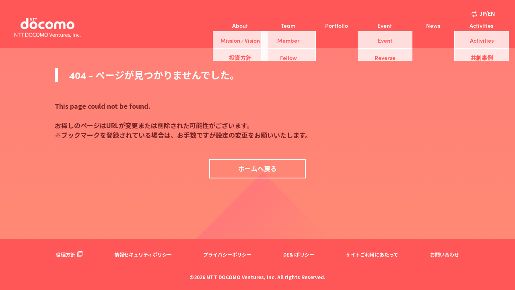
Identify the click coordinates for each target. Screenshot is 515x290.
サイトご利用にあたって (372, 254)
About (240, 25)
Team (288, 25)
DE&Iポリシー (298, 254)
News (433, 25)
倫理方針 (69, 254)
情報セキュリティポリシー (143, 254)
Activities (481, 25)
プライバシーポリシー (227, 254)
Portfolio (336, 25)
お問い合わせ (444, 254)
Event (384, 25)
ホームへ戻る (257, 168)
